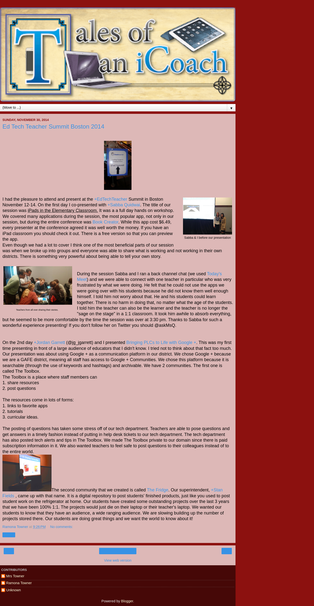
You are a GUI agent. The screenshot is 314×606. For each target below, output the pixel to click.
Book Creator (105, 222)
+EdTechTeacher (110, 199)
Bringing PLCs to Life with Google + (161, 342)
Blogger (127, 601)
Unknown (13, 590)
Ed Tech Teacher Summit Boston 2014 (53, 126)
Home (118, 551)
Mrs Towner (15, 576)
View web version (117, 560)
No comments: (61, 527)
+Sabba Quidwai (123, 204)
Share (9, 535)
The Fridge (157, 489)
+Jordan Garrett (49, 342)
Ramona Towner (19, 583)
